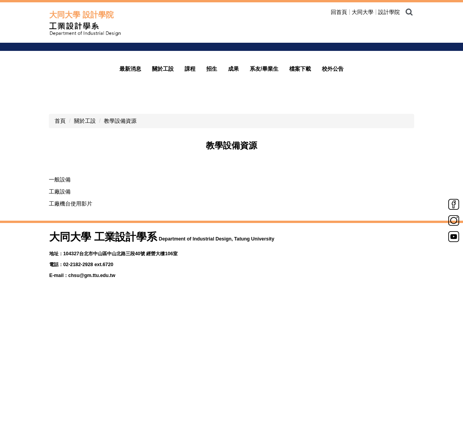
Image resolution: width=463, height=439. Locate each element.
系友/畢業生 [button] (264, 215)
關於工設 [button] (163, 215)
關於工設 (85, 267)
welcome (353, 101)
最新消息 (130, 215)
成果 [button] (233, 215)
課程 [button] (190, 215)
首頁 (60, 267)
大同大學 (362, 12)
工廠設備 (60, 337)
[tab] (341, 190)
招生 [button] (211, 215)
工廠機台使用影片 (70, 350)
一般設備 (60, 325)
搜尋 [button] (409, 12)
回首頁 (339, 12)
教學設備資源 (120, 267)
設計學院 (389, 12)
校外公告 (333, 215)
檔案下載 (300, 215)
